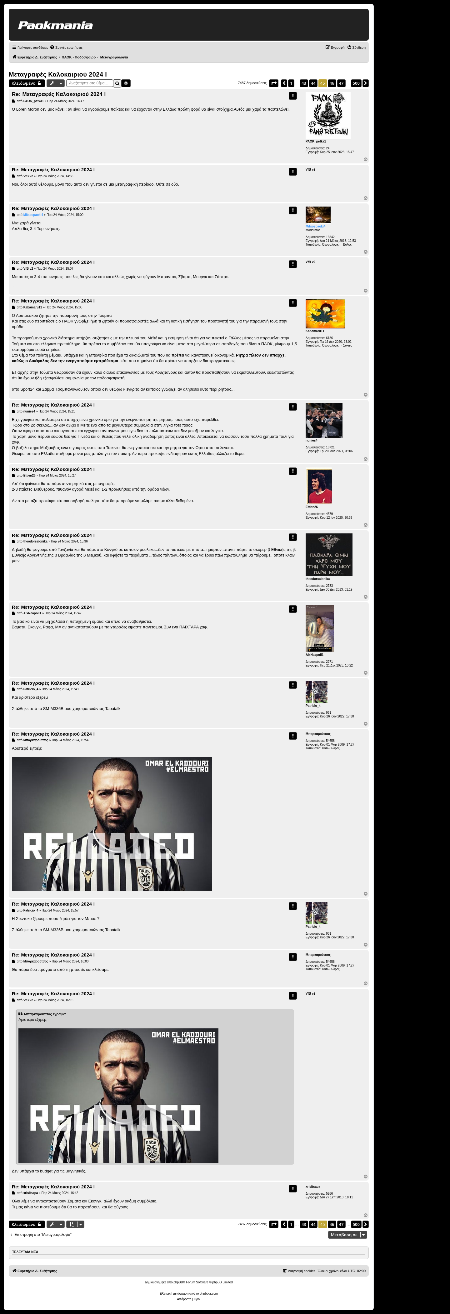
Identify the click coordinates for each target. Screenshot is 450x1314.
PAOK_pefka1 (316, 141)
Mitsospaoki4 (315, 226)
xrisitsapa (313, 1186)
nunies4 (312, 440)
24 (327, 148)
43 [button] (304, 83)
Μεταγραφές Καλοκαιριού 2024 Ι (58, 74)
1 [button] (291, 83)
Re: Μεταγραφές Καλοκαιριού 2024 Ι (59, 94)
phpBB (178, 1282)
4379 (329, 514)
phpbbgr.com (209, 1293)
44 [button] (313, 83)
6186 (329, 338)
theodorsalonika (318, 579)
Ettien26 (312, 507)
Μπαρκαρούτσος (318, 734)
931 (328, 712)
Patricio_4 (313, 705)
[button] (273, 83)
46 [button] (332, 83)
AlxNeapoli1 (314, 655)
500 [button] (356, 83)
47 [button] (341, 83)
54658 (330, 740)
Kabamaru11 (315, 331)
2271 (329, 661)
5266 (329, 1193)
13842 (330, 237)
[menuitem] (66, 47)
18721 (330, 447)
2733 (329, 585)
